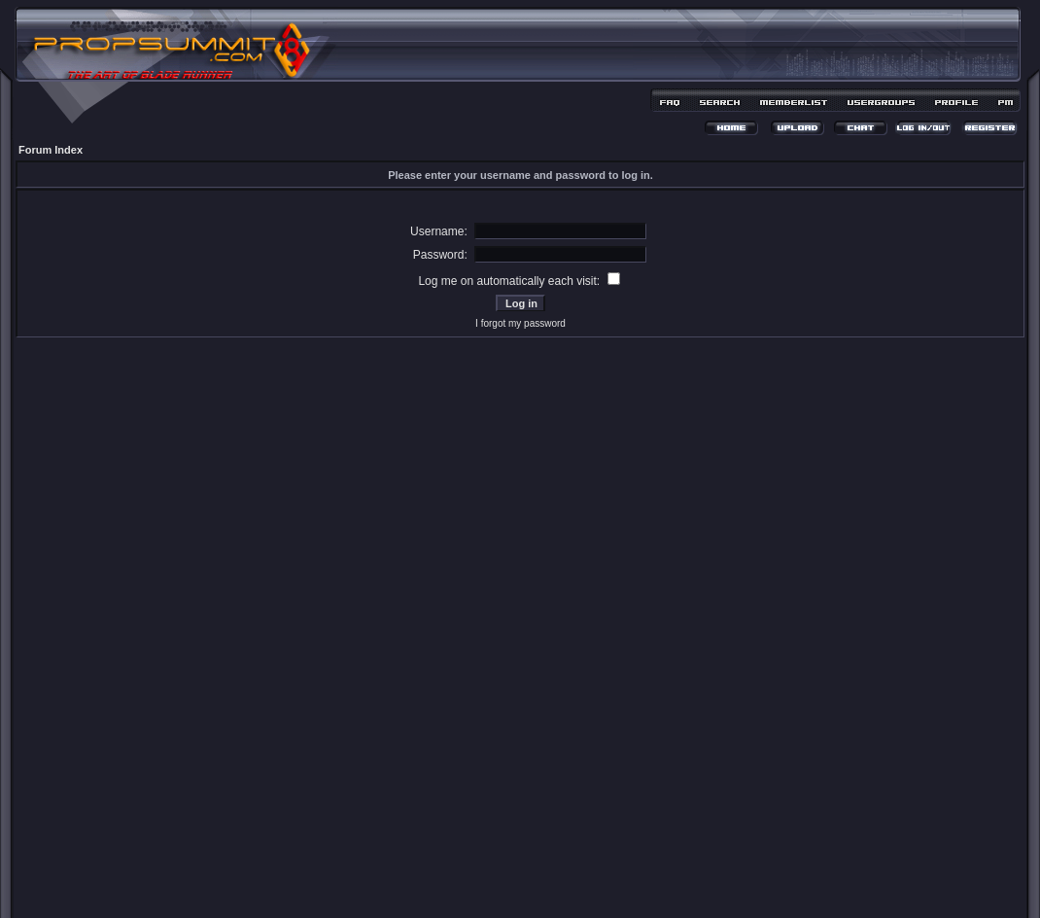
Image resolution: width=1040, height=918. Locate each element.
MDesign (589, 886)
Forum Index (50, 150)
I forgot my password (520, 323)
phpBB (486, 875)
